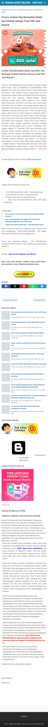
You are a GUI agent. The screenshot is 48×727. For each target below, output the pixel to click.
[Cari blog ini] (45, 2)
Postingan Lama (39, 300)
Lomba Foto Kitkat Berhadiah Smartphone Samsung (28, 364)
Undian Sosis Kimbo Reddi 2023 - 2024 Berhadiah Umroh (24, 225)
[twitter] (15, 286)
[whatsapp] (32, 286)
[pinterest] (24, 286)
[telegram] (41, 286)
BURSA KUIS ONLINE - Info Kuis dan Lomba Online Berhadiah (26, 724)
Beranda (24, 716)
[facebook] (6, 286)
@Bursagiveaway (33, 159)
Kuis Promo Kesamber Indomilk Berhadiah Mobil (27, 333)
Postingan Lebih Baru (10, 300)
